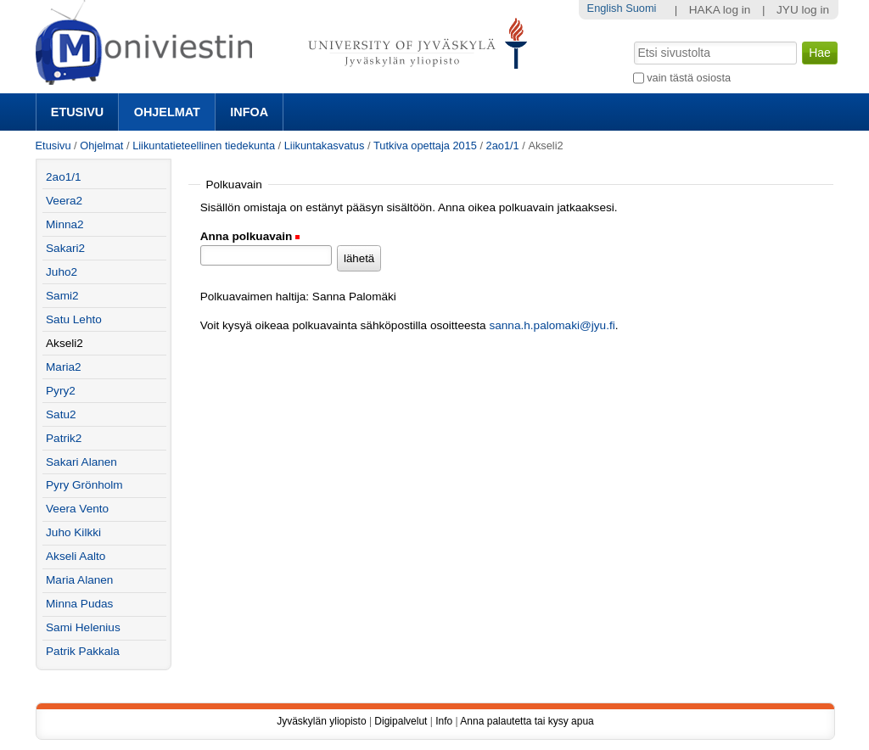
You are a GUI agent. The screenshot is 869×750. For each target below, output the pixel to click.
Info (443, 721)
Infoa (249, 112)
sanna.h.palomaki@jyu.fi (551, 325)
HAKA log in (720, 9)
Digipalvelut (400, 721)
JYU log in (802, 9)
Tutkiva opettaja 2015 (425, 145)
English (605, 8)
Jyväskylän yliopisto (321, 721)
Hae (631, 40)
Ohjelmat (167, 112)
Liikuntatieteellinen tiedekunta (203, 145)
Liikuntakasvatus (324, 145)
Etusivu (77, 112)
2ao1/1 (502, 145)
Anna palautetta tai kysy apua (526, 721)
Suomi (640, 8)
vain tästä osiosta (689, 77)
